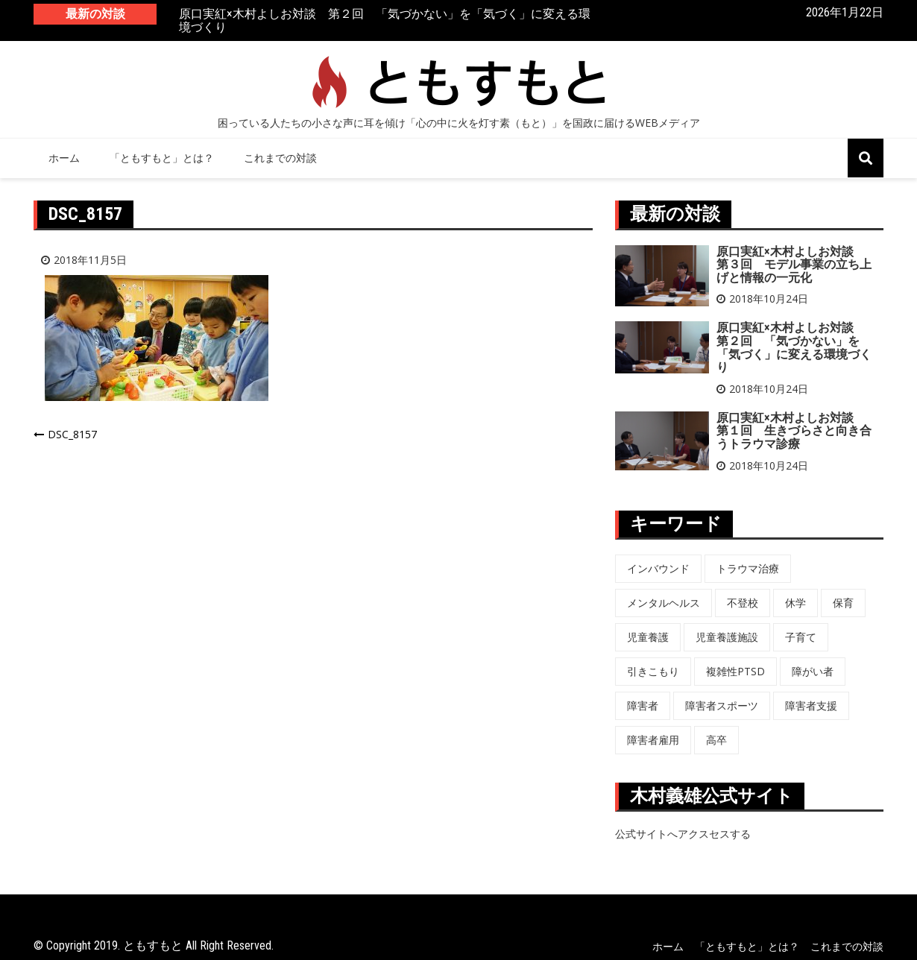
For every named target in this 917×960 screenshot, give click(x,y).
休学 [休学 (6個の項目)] (795, 603)
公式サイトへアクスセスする (683, 834)
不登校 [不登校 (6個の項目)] (742, 603)
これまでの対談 (280, 158)
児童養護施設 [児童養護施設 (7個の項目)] (727, 637)
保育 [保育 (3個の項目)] (843, 603)
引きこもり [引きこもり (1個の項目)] (653, 671)
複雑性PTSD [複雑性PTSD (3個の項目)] (735, 671)
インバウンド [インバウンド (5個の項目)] (658, 568)
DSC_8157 (72, 434)
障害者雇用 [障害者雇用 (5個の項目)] (653, 740)
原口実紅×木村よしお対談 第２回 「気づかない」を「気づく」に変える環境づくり (384, 21)
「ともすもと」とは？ (162, 158)
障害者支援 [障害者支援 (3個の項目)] (811, 705)
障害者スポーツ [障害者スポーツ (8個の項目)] (721, 705)
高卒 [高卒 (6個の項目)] (716, 740)
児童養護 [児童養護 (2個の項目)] (648, 637)
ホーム (64, 158)
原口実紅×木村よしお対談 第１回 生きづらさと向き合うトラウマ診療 (794, 431)
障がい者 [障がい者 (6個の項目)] (813, 671)
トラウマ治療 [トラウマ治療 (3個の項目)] (747, 568)
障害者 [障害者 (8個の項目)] (642, 705)
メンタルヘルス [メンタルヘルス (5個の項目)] (663, 603)
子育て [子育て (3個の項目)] (800, 637)
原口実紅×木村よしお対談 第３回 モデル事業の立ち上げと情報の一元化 (794, 264)
